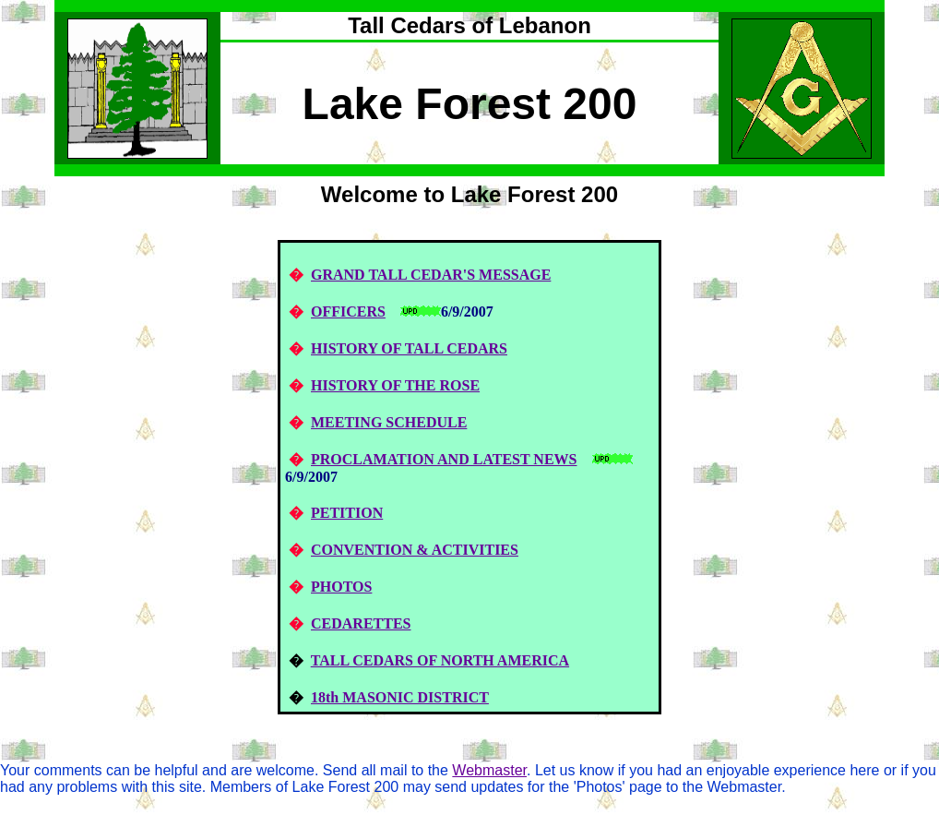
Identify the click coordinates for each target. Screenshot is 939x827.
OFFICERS (348, 311)
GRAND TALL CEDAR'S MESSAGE (431, 274)
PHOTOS (341, 586)
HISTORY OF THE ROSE (395, 385)
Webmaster (489, 770)
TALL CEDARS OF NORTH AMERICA (440, 660)
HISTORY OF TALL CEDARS (409, 348)
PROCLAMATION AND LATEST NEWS (444, 459)
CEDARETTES (360, 623)
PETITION (347, 513)
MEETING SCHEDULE (389, 422)
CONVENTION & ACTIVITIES (414, 549)
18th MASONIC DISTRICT (400, 697)
